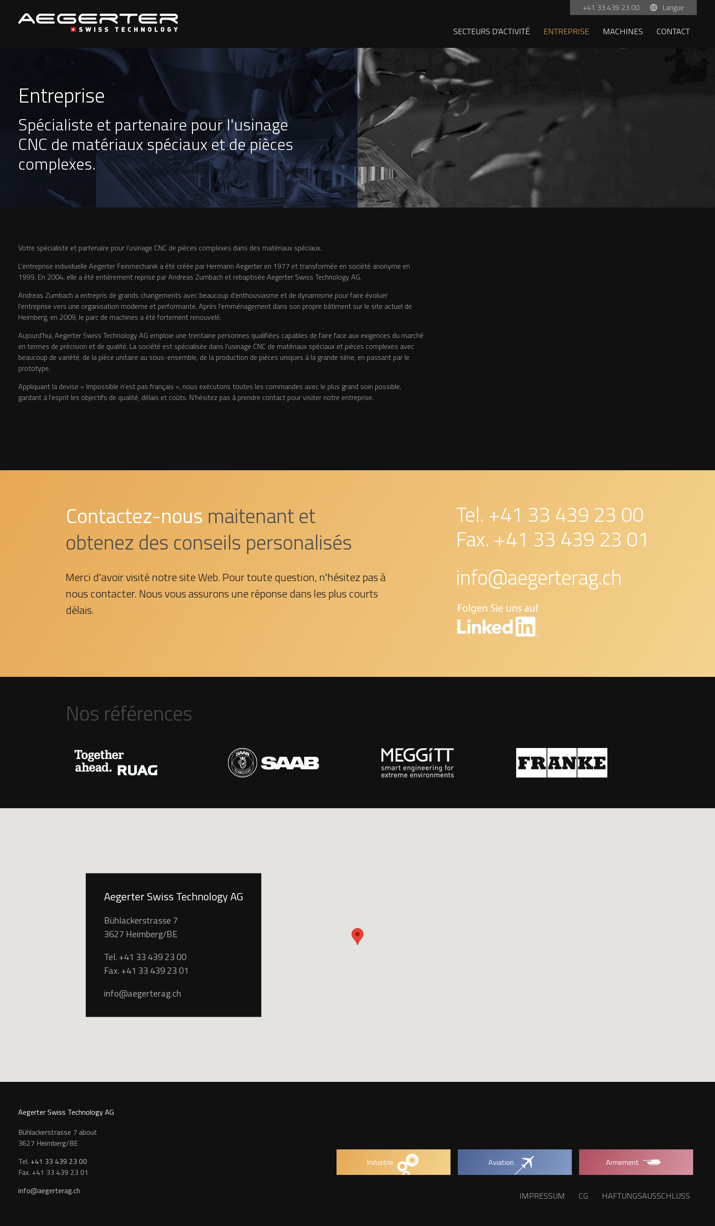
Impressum (542, 1196)
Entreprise (566, 31)
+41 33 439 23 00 (612, 7)
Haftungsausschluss (646, 1196)
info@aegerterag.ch (539, 576)
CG (583, 1196)
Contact (673, 31)
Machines (623, 31)
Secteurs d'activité (491, 31)
